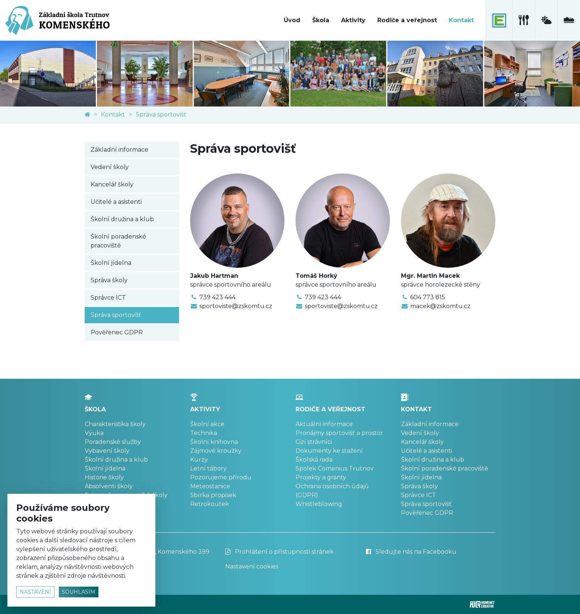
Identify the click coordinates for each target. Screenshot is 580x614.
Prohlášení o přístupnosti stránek (279, 551)
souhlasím (78, 591)
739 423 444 (217, 297)
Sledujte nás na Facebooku (411, 551)
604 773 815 (427, 297)
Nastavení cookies (251, 566)
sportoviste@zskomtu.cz (235, 306)
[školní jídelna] (523, 20)
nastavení (35, 591)
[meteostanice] (546, 20)
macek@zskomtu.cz (440, 306)
